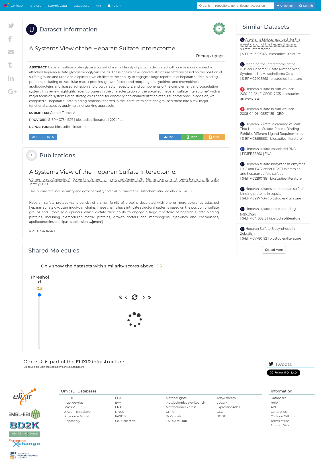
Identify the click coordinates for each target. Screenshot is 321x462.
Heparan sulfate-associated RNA (270, 149)
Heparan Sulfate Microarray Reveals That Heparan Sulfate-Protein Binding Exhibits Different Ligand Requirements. (271, 129)
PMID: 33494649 (42, 231)
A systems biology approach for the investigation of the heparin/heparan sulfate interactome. (270, 44)
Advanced (285, 6)
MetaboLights (176, 398)
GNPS (170, 411)
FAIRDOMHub (176, 421)
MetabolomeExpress (181, 407)
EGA (118, 398)
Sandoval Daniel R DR (127, 179)
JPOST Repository (77, 411)
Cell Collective (125, 421)
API (98, 5)
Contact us (278, 411)
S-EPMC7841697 (61, 120)
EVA (118, 402)
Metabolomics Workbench (185, 402)
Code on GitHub (282, 416)
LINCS (119, 411)
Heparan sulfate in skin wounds (269, 89)
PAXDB (120, 416)
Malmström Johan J (162, 179)
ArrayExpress (226, 398)
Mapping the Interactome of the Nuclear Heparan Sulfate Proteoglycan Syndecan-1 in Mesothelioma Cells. (270, 69)
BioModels (173, 416)
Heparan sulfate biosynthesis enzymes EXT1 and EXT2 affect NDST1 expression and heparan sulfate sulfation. (272, 169)
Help (114, 5)
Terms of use (280, 421)
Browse (35, 5)
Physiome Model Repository (76, 418)
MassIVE (70, 407)
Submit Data (57, 5)
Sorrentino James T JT (90, 179)
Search (306, 6)
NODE (221, 416)
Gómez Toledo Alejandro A (50, 179)
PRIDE (69, 398)
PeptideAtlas (73, 402)
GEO (220, 411)
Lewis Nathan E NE (194, 179)
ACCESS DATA (43, 137)
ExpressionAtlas (228, 407)
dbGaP (222, 402)
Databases (81, 5)
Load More (274, 250)
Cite (170, 137)
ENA (118, 407)
